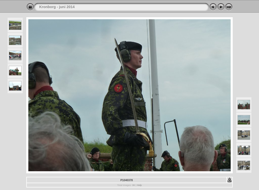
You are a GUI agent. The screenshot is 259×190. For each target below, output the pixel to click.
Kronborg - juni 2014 (57, 7)
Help (139, 185)
